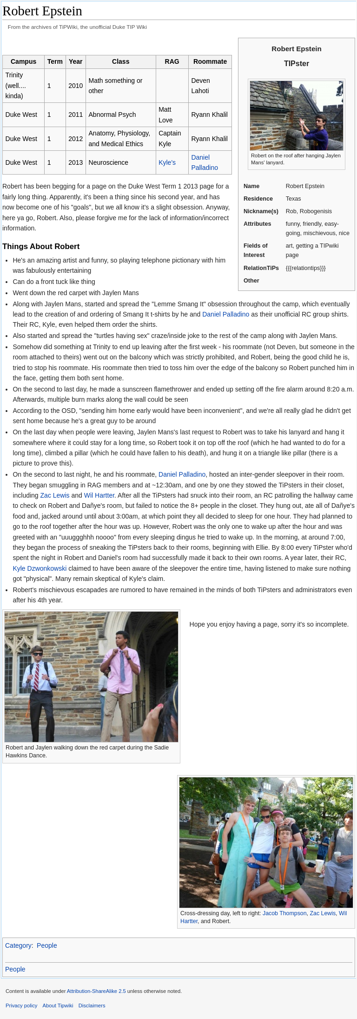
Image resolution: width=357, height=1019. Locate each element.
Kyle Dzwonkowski (39, 568)
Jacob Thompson (285, 913)
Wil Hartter (99, 495)
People (47, 945)
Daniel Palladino (225, 314)
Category (18, 945)
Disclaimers (92, 1005)
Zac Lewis (55, 495)
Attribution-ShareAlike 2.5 (96, 991)
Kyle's (167, 162)
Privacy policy (21, 1005)
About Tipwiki (58, 1005)
